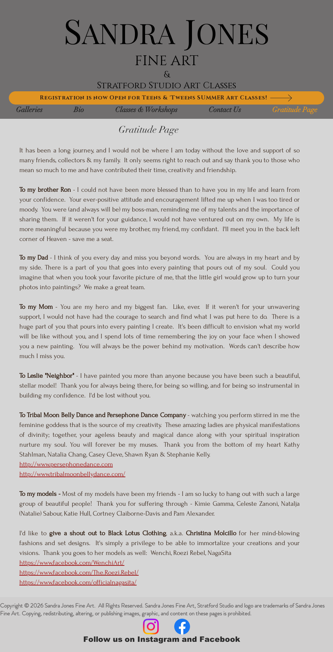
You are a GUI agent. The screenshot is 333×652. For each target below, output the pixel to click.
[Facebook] (182, 626)
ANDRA (128, 32)
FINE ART (166, 61)
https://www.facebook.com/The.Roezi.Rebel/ (79, 572)
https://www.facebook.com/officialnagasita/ (78, 582)
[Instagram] (150, 626)
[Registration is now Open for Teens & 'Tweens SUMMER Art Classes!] (166, 98)
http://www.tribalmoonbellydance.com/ (72, 474)
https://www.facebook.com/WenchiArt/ (71, 562)
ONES (232, 32)
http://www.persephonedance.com (66, 464)
